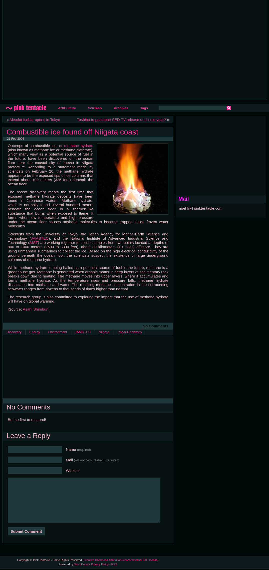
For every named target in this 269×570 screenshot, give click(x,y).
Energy (34, 332)
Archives (121, 108)
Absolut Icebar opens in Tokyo (35, 119)
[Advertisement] (47, 49)
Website (73, 470)
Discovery (14, 332)
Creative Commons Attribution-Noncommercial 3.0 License (121, 559)
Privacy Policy (100, 564)
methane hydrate (78, 146)
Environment (57, 332)
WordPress (81, 564)
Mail (92, 460)
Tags (144, 108)
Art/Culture (67, 108)
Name (78, 449)
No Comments (155, 326)
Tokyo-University (129, 332)
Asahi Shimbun (35, 309)
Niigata (104, 332)
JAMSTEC (40, 238)
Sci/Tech (95, 108)
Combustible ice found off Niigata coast (72, 131)
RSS (114, 564)
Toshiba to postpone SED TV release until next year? (121, 119)
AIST (34, 242)
